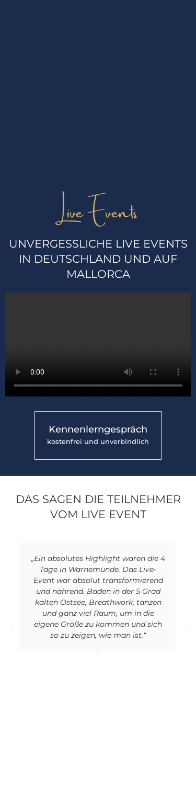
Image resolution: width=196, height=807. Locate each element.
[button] (12, 626)
